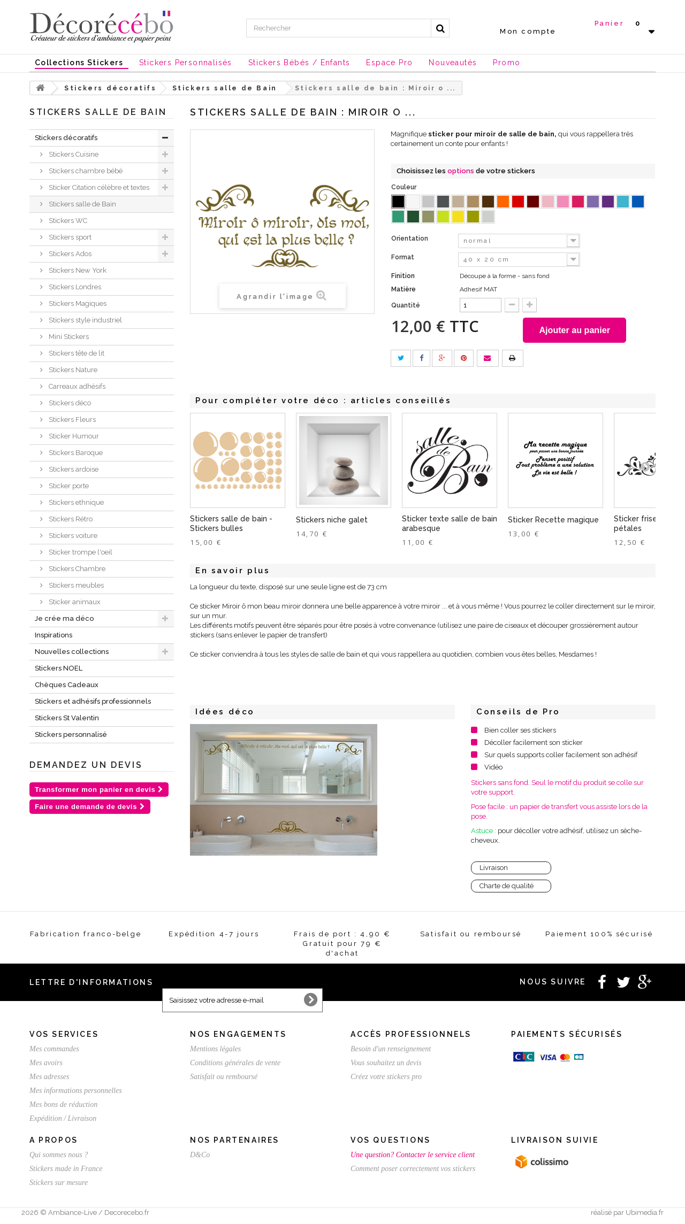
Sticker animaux (74, 602)
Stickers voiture (72, 536)
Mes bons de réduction (63, 1106)
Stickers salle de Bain (81, 204)
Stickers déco (69, 403)
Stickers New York (76, 270)
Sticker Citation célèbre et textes (98, 187)
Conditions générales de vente (235, 1064)
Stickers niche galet (332, 521)
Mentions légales (215, 1050)
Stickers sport (69, 237)
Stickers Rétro (70, 519)
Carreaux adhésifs (76, 386)
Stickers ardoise (72, 469)
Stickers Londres (74, 287)
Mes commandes (54, 1050)
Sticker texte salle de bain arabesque (449, 525)
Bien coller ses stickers (520, 732)
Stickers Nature (72, 370)
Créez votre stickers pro (386, 1078)
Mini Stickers (68, 337)
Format (403, 257)
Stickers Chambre (76, 569)
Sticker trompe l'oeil (79, 552)
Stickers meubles (75, 585)
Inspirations (53, 635)
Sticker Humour (73, 436)
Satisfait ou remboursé (223, 1078)
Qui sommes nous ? (58, 1156)
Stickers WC (67, 221)
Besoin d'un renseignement (391, 1050)
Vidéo (493, 769)
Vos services (63, 1035)
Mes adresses (49, 1078)
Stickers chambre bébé (85, 171)
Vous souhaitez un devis (386, 1064)
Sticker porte (68, 486)
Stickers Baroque (75, 453)
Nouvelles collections (72, 652)
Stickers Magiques (76, 303)
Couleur (404, 187)
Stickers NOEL (58, 668)
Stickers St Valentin (67, 718)
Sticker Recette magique (553, 521)
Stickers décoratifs (66, 138)
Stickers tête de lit (75, 353)
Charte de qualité (507, 887)
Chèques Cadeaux (66, 685)
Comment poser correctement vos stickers (413, 1170)
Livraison (494, 869)
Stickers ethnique (75, 502)
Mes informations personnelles (75, 1092)
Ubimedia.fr (645, 1214)
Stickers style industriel (84, 320)
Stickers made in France (65, 1170)
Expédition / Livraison (62, 1120)
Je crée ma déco (64, 618)
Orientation (410, 238)
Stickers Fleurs (71, 419)
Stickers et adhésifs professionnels (93, 701)
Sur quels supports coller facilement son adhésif (560, 756)
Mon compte (528, 31)
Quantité (405, 305)
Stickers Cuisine (72, 154)
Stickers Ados (69, 254)
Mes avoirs (46, 1064)
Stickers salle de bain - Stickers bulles (231, 525)
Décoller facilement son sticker (533, 744)
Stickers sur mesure (58, 1184)
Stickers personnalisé (71, 734)
